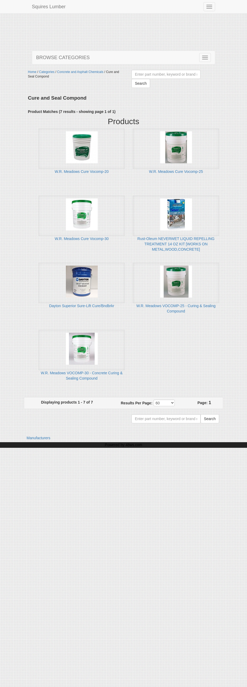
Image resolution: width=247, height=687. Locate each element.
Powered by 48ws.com (123, 445)
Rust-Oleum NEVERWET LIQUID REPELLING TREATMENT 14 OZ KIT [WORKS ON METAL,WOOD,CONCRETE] (175, 244)
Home (32, 72)
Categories (46, 72)
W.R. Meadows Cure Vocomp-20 (82, 171)
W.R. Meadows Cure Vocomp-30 (82, 239)
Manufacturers (38, 438)
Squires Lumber (49, 6)
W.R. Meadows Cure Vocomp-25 (176, 171)
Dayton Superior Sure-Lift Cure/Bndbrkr (81, 306)
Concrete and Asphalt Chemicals (80, 72)
